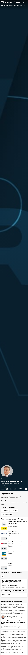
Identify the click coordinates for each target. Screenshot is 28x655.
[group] (6, 5)
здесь (23, 587)
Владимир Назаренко (12, 616)
